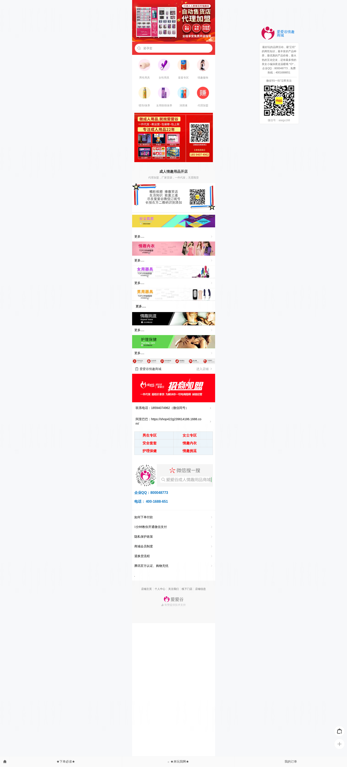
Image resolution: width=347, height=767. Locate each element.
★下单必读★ (65, 761)
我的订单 (291, 761)
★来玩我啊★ (178, 761)
